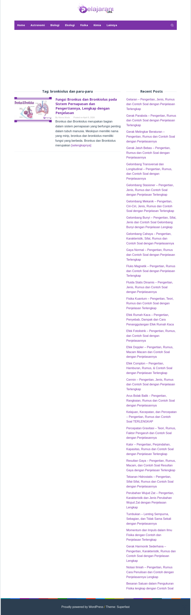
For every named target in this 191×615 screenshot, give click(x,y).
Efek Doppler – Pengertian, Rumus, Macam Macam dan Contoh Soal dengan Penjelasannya (149, 352)
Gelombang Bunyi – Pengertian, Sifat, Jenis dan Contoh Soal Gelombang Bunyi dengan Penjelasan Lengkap (151, 222)
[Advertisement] (95, 60)
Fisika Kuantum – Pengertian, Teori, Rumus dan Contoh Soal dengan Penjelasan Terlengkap (149, 303)
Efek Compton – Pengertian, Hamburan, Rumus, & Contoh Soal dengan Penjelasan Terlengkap (149, 368)
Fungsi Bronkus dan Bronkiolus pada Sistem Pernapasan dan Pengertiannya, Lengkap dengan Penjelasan (86, 106)
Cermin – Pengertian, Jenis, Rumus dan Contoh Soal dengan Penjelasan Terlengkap (150, 384)
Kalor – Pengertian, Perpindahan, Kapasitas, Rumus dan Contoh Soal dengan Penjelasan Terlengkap (149, 449)
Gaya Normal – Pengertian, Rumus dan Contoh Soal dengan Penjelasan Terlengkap (150, 254)
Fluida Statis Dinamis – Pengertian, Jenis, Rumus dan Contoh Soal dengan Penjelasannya (149, 287)
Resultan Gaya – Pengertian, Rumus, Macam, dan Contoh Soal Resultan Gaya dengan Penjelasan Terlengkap (151, 465)
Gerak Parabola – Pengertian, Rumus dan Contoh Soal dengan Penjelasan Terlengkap (151, 120)
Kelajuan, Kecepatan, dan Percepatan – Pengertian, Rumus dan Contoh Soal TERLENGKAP (151, 416)
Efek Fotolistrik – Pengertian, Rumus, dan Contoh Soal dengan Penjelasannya (151, 335)
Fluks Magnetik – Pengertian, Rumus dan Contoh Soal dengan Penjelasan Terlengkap (150, 271)
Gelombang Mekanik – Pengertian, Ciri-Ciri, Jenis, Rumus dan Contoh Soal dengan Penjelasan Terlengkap (150, 206)
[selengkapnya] (81, 145)
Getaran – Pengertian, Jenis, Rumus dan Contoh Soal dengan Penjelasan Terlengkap (150, 104)
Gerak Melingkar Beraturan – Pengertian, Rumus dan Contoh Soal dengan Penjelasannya (150, 136)
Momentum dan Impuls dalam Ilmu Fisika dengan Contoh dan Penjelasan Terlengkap (149, 535)
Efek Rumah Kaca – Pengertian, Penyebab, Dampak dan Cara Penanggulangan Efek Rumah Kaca (150, 319)
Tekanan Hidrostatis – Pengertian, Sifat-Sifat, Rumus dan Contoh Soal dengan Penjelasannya (149, 481)
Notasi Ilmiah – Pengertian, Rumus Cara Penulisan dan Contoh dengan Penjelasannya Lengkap (150, 572)
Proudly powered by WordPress (82, 606)
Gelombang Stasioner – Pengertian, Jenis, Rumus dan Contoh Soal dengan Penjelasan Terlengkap (150, 190)
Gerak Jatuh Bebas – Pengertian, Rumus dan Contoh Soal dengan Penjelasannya (148, 152)
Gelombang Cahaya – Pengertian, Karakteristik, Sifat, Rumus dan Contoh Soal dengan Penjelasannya (150, 238)
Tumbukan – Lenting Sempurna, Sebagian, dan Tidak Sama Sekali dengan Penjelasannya (148, 518)
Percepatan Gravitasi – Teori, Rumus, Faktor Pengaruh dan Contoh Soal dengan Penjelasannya (151, 433)
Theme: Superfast (118, 606)
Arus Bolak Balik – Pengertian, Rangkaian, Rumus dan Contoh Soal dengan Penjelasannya (150, 400)
